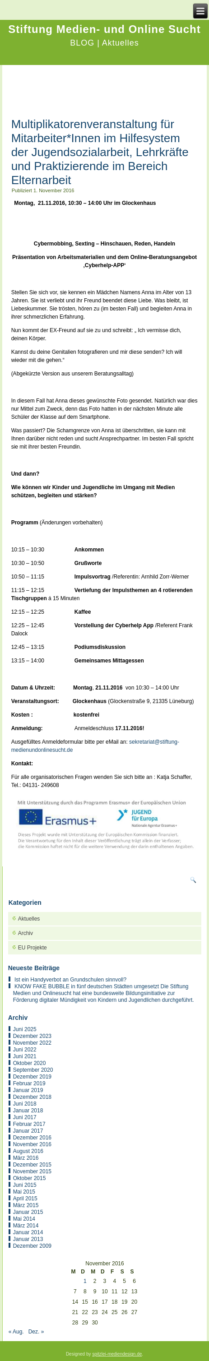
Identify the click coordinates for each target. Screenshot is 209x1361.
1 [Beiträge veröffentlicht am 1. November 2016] (85, 1281)
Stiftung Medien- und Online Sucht (104, 29)
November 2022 (32, 1043)
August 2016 (28, 1151)
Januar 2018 (28, 1110)
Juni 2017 (25, 1117)
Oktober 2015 (29, 1178)
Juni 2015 (25, 1185)
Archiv (25, 933)
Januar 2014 (28, 1232)
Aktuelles (29, 919)
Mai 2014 (24, 1219)
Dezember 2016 (32, 1137)
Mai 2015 (24, 1192)
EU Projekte (32, 947)
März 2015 (26, 1205)
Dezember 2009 (32, 1246)
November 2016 (32, 1144)
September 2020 (33, 1070)
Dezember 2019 (32, 1077)
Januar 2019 (28, 1090)
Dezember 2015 (32, 1165)
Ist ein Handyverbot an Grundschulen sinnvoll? (70, 980)
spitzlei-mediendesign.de (117, 1354)
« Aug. (16, 1332)
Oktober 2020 (29, 1063)
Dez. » (36, 1332)
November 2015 (32, 1171)
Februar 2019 (29, 1083)
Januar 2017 (28, 1131)
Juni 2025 (25, 1029)
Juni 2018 (25, 1104)
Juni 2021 (25, 1056)
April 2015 (25, 1198)
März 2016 (26, 1158)
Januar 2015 (28, 1212)
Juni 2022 (25, 1049)
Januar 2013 (28, 1239)
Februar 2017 (29, 1124)
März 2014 (26, 1225)
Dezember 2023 (32, 1036)
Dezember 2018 (32, 1097)
